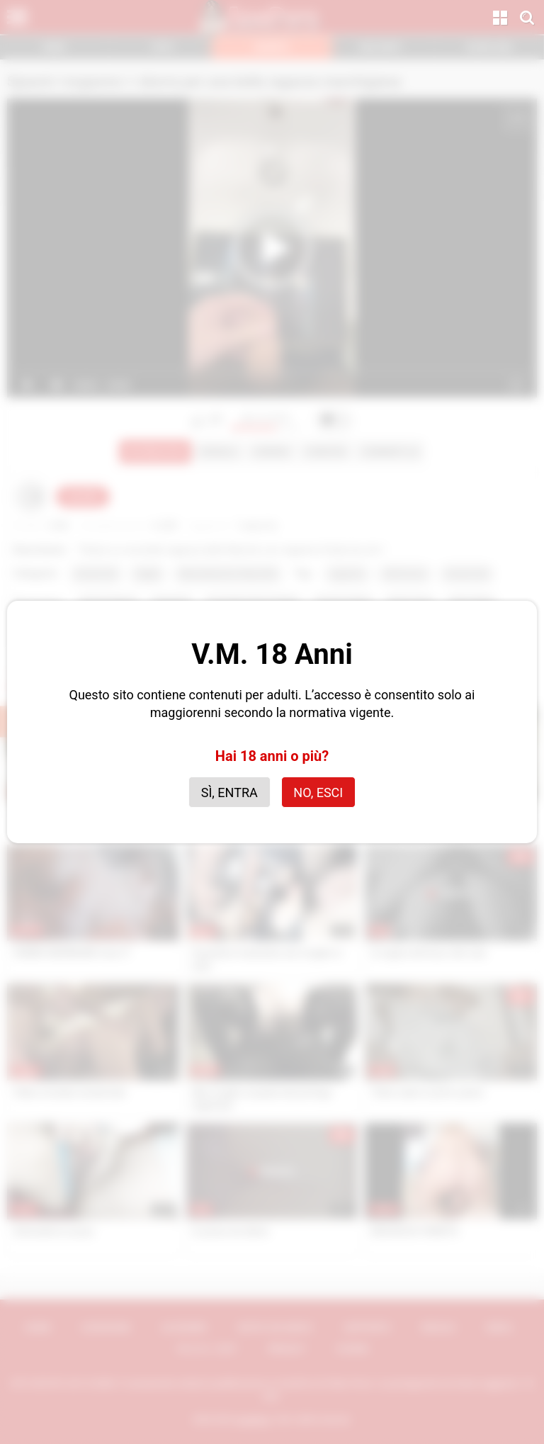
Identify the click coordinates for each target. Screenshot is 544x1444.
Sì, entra (229, 792)
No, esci (318, 792)
